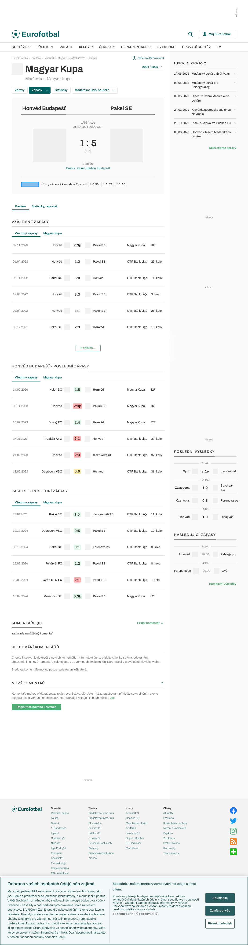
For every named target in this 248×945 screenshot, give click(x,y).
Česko (54, 845)
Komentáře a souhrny (175, 770)
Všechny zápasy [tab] (26, 233)
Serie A (55, 770)
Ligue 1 (55, 780)
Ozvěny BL (94, 785)
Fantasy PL (94, 775)
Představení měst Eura (101, 765)
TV (219, 47)
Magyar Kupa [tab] (52, 233)
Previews (168, 765)
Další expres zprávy (222, 148)
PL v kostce (95, 770)
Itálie (53, 865)
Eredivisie (56, 800)
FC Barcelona (134, 790)
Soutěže (21, 47)
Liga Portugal (58, 795)
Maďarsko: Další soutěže (95, 90)
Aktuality (168, 760)
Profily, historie (171, 790)
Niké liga (55, 790)
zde (112, 635)
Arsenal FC (132, 760)
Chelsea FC (132, 765)
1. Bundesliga (58, 775)
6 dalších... (88, 327)
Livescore (166, 47)
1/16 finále (88, 122)
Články (167, 755)
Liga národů (57, 825)
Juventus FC (133, 780)
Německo (56, 870)
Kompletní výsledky (222, 584)
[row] (88, 243)
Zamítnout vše (220, 910)
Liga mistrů (57, 805)
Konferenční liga (60, 815)
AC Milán (131, 775)
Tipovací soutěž (196, 47)
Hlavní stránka (20, 58)
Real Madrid (132, 795)
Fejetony (168, 780)
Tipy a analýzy (171, 800)
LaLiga (54, 765)
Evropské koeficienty (100, 790)
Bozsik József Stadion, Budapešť (88, 168)
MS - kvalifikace (60, 820)
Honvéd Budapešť (44, 108)
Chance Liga (58, 785)
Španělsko (57, 875)
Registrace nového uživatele (36, 643)
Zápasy (66, 47)
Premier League (60, 760)
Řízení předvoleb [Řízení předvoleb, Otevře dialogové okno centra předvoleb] (220, 923)
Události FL (94, 780)
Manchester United (136, 770)
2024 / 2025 (152, 67)
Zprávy (20, 90)
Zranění (92, 805)
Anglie (54, 855)
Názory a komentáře (174, 775)
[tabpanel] (88, 285)
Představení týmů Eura (101, 760)
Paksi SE (121, 108)
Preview (20, 206)
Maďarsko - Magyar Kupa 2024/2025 (64, 58)
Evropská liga (58, 810)
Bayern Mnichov (135, 785)
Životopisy (169, 785)
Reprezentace (136, 47)
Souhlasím (220, 897)
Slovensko (57, 850)
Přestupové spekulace (101, 800)
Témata (92, 755)
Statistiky (61, 90)
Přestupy (45, 47)
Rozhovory (169, 795)
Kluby (86, 47)
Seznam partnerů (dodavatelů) (135, 914)
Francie (55, 860)
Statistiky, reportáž (45, 206)
